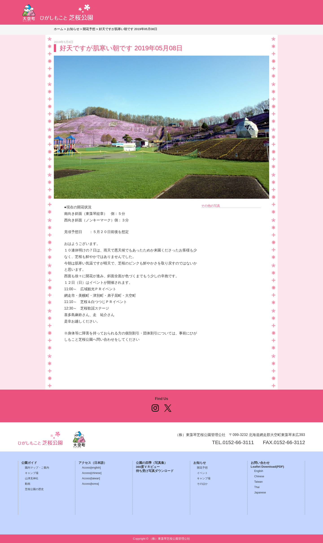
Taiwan (258, 481)
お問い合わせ (260, 462)
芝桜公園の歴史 (34, 489)
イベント (202, 473)
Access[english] (91, 467)
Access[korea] (90, 483)
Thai (257, 487)
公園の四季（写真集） (151, 462)
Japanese (260, 492)
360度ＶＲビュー (148, 467)
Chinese (259, 476)
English (258, 471)
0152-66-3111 (238, 442)
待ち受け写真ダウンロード (155, 471)
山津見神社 (31, 478)
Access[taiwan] (91, 478)
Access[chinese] (92, 473)
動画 (27, 483)
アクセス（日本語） (93, 462)
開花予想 (202, 467)
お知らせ (199, 462)
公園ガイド (29, 462)
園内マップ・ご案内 (37, 467)
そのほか (202, 483)
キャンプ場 (31, 473)
